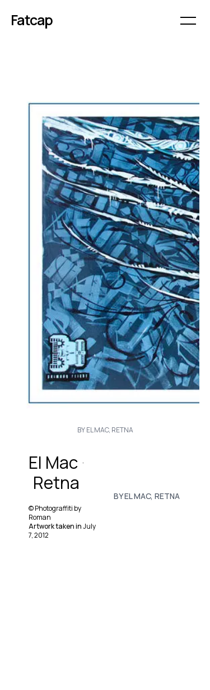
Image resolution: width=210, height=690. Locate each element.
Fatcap (32, 20)
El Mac (53, 463)
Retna (56, 483)
